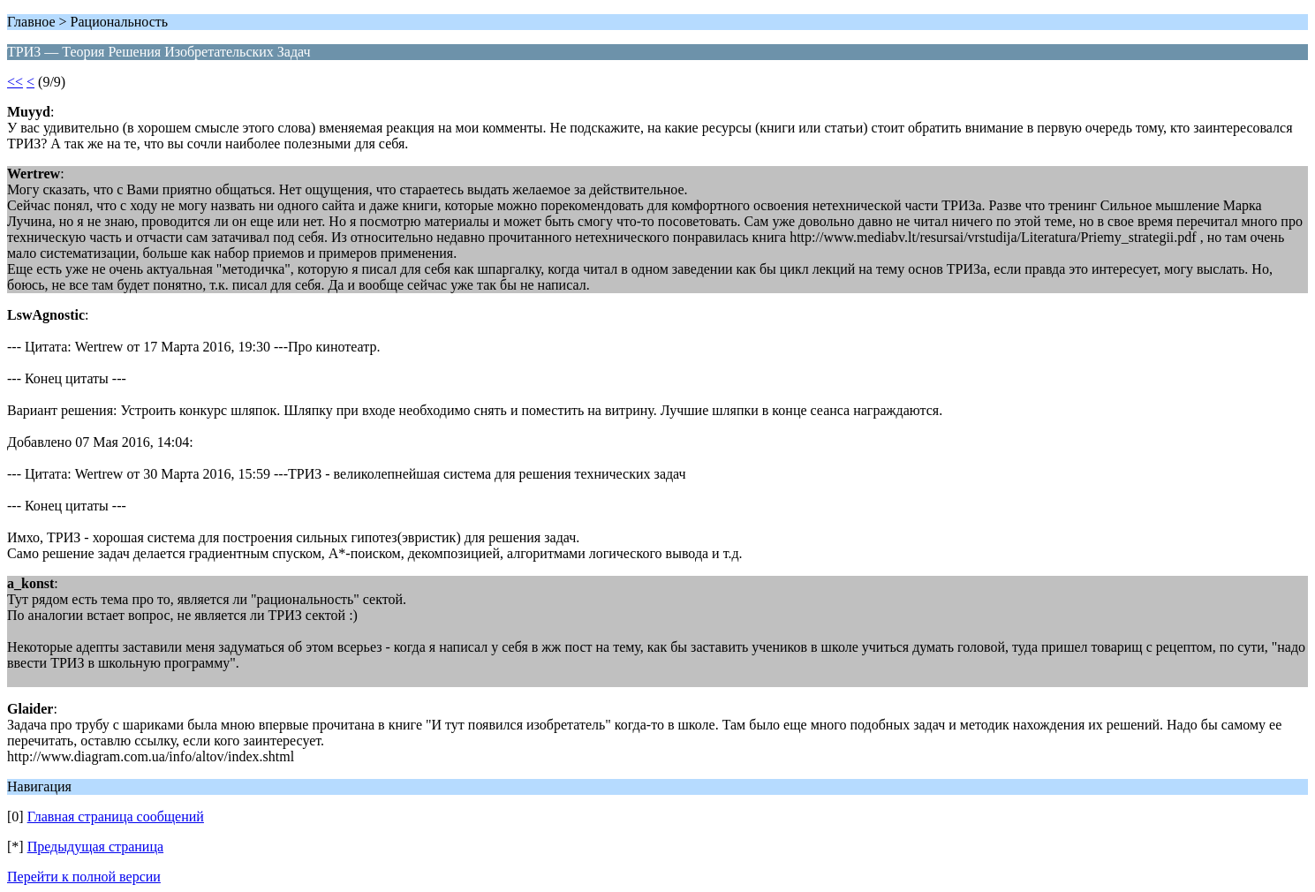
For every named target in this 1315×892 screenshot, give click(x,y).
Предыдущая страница (95, 846)
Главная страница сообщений (115, 816)
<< (15, 81)
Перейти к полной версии (84, 876)
